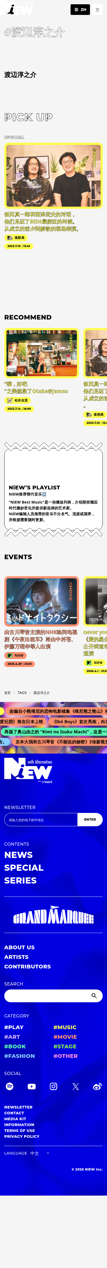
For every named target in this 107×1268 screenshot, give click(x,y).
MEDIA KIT (15, 1118)
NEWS (18, 855)
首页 (7, 693)
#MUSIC (65, 1027)
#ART (12, 1037)
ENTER (90, 819)
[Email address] (40, 819)
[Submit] (95, 995)
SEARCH (13, 984)
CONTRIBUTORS (27, 966)
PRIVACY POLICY (21, 1136)
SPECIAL (24, 867)
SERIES (20, 880)
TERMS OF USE (19, 1130)
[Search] (53, 995)
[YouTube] (31, 1087)
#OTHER (66, 1056)
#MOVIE (65, 1037)
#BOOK (15, 1046)
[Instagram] (53, 1087)
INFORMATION (19, 1124)
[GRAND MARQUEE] (53, 915)
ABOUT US (19, 947)
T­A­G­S (22, 693)
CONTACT (14, 1113)
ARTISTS (16, 957)
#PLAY (13, 1027)
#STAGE (65, 1046)
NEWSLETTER (20, 807)
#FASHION (19, 1056)
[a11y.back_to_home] (17, 9)
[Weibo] (97, 1087)
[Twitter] (75, 1087)
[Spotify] (9, 1087)
